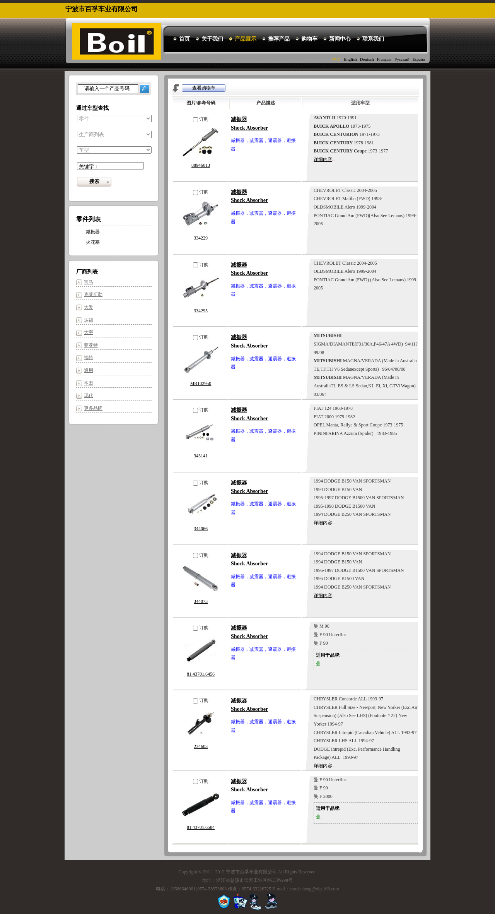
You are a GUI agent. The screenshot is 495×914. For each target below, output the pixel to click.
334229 (201, 238)
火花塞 (93, 242)
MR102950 (201, 383)
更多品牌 (93, 408)
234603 (201, 746)
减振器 (93, 231)
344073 (201, 601)
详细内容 (323, 159)
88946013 (200, 165)
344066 (201, 528)
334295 (201, 310)
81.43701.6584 (201, 827)
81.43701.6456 (201, 674)
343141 (201, 456)
